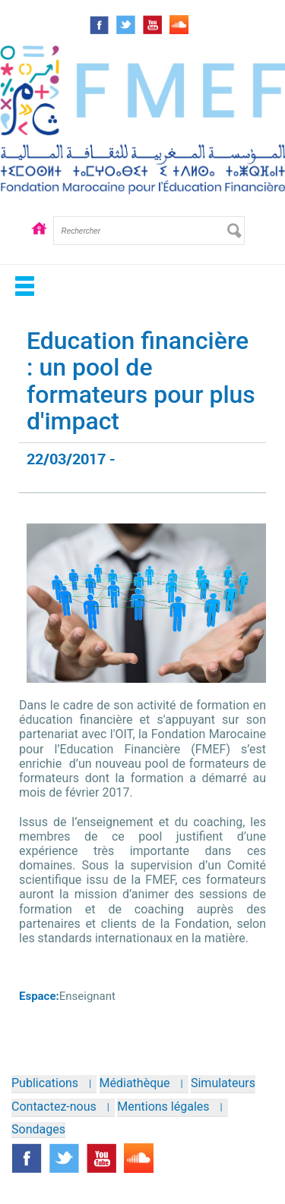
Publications (44, 1083)
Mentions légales (163, 1106)
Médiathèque (135, 1083)
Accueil (39, 242)
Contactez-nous (54, 1106)
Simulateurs (223, 1083)
